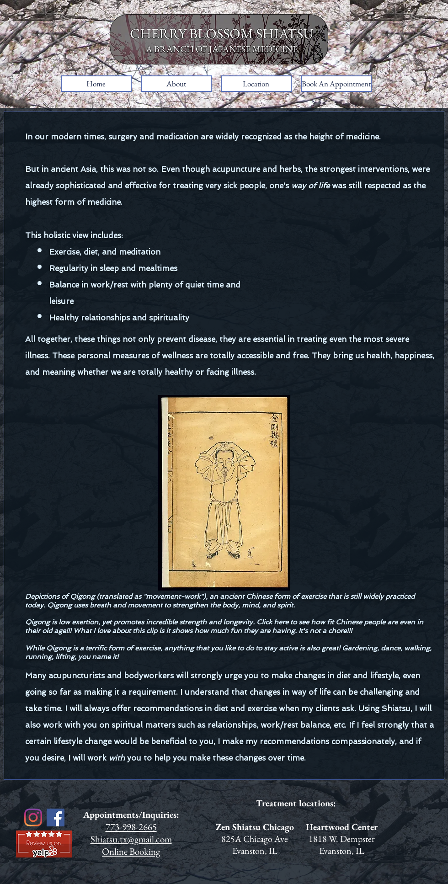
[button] (176, 83)
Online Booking (131, 851)
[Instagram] (33, 817)
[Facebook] (55, 817)
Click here (272, 622)
